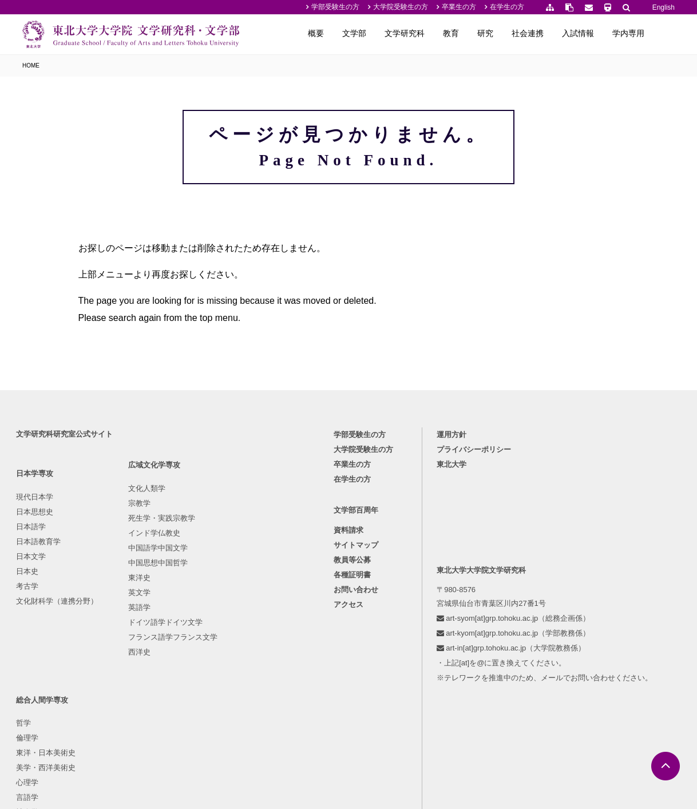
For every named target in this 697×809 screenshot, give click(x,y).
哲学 (223, 529)
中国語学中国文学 (146, 589)
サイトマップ (356, 579)
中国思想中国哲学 (146, 604)
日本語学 (32, 559)
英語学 (128, 648)
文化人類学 (135, 529)
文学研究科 (426, 33)
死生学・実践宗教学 (150, 559)
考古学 (28, 618)
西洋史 (128, 693)
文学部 (375, 33)
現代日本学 (35, 529)
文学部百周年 (356, 544)
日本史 (28, 604)
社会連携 (549, 33)
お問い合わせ (356, 624)
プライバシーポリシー (475, 482)
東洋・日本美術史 (246, 559)
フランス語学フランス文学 (161, 678)
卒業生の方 (459, 7)
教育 (472, 33)
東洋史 (128, 618)
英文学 (128, 633)
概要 (337, 33)
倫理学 (227, 544)
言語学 (227, 604)
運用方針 (453, 467)
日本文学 (32, 589)
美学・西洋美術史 (246, 574)
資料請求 (348, 564)
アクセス (348, 638)
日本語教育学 (39, 574)
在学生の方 (507, 7)
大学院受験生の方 (400, 7)
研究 (506, 33)
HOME (30, 65)
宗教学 (128, 544)
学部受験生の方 (335, 7)
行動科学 (231, 633)
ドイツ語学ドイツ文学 (154, 663)
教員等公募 (352, 594)
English (663, 7)
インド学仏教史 (143, 574)
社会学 (227, 618)
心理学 (227, 589)
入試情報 (599, 33)
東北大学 (453, 497)
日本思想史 (35, 544)
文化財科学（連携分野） (58, 633)
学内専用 (649, 33)
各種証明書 (352, 609)
